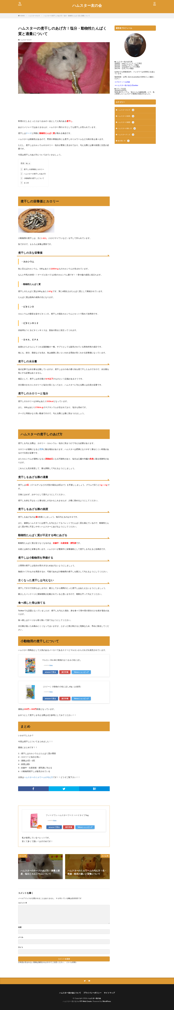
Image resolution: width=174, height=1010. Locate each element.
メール (20, 937)
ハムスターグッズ (126, 136)
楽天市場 (65, 672)
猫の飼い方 (124, 142)
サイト (20, 947)
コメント (22, 902)
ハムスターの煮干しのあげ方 (33, 173)
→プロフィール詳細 (122, 82)
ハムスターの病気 (126, 116)
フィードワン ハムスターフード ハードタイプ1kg (67, 815)
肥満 (41, 449)
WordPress (107, 1001)
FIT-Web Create (85, 1001)
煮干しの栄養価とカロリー (32, 169)
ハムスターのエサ (34, 16)
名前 (20, 927)
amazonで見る (50, 672)
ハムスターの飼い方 (127, 129)
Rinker (51, 665)
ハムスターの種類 (126, 123)
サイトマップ (110, 993)
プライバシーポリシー (92, 993)
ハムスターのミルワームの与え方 (38, 777)
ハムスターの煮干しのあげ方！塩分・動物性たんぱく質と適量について (67, 16)
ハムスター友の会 (87, 5)
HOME (22, 16)
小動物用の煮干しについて (32, 178)
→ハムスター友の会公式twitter (126, 85)
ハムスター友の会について (69, 993)
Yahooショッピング (81, 672)
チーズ (29, 133)
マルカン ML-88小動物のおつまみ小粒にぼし (61, 660)
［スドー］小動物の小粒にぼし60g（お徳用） (62, 686)
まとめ (24, 182)
